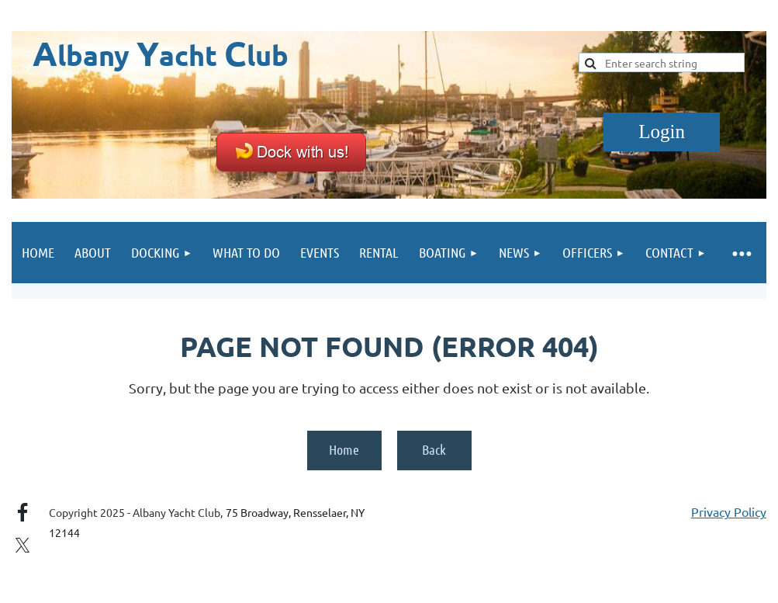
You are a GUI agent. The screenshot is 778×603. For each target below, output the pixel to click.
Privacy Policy (728, 511)
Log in (661, 132)
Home (344, 449)
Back (434, 449)
